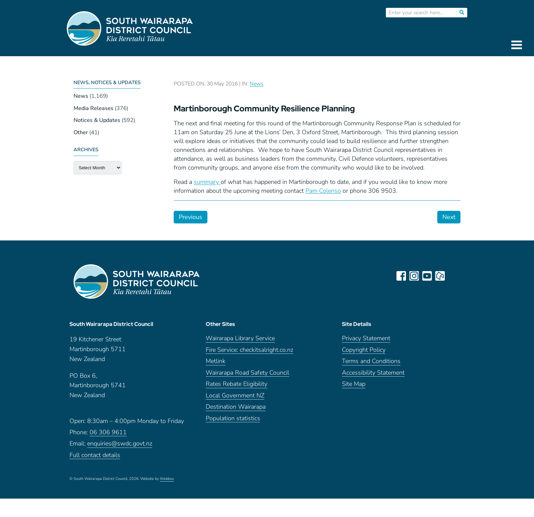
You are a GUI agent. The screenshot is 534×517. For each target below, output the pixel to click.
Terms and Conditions (371, 361)
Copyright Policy (364, 350)
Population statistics (233, 418)
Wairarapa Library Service (240, 338)
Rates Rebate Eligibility (236, 384)
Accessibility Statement (373, 373)
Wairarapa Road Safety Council (247, 373)
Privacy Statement (366, 338)
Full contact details (94, 455)
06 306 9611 (108, 432)
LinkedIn (453, 276)
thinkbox (167, 478)
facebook (401, 276)
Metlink (215, 361)
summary (207, 182)
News (81, 96)
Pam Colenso (323, 191)
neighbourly (440, 276)
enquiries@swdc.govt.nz (119, 444)
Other (81, 132)
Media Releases (93, 108)
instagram (414, 276)
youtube (427, 276)
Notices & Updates (97, 120)
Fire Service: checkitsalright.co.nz (249, 350)
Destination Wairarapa (236, 407)
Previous (190, 217)
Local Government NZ (235, 396)
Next (448, 217)
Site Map (353, 384)
